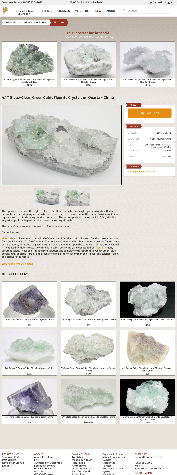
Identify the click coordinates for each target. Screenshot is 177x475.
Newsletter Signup (13, 462)
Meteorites (108, 462)
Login (168, 2)
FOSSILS (47, 11)
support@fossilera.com (148, 457)
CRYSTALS (63, 11)
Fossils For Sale (81, 454)
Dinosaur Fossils (81, 468)
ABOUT (110, 11)
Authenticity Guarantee (48, 462)
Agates (106, 471)
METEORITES (82, 11)
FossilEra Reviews (44, 465)
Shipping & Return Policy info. (142, 171)
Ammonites (79, 465)
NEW (98, 11)
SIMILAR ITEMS (150, 113)
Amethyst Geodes (112, 468)
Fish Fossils (78, 462)
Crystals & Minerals (113, 454)
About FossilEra (43, 457)
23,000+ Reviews (85, 2)
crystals (98, 247)
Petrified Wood (81, 471)
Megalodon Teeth (82, 459)
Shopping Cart (10, 457)
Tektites (106, 465)
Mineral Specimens (113, 457)
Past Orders (9, 459)
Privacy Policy (42, 468)
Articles (38, 471)
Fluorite (167, 150)
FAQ (36, 459)
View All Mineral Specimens (17, 263)
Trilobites (77, 457)
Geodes (106, 459)
